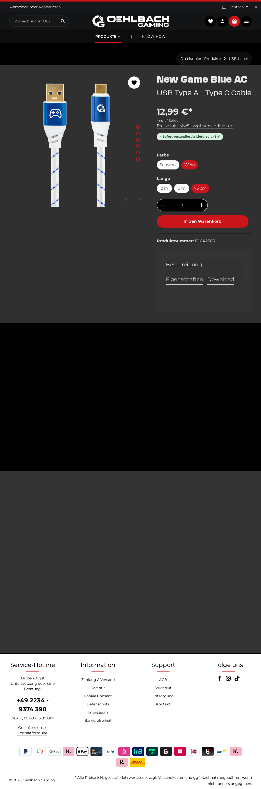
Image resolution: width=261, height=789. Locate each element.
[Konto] (222, 21)
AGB (163, 679)
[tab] (184, 264)
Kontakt (163, 704)
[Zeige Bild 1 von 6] (138, 127)
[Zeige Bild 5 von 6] (138, 152)
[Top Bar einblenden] (246, 21)
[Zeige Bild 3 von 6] (138, 140)
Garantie (98, 688)
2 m (164, 188)
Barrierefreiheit (98, 720)
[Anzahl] (182, 205)
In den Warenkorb (202, 221)
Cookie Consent (98, 696)
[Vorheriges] (126, 199)
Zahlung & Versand (98, 679)
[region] (78, 138)
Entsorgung (163, 696)
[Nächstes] (138, 199)
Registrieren (50, 7)
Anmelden (19, 7)
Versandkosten (171, 777)
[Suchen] (63, 21)
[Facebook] (220, 680)
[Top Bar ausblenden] (256, 7)
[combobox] (33, 21)
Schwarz (168, 164)
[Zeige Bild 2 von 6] (138, 133)
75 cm (200, 188)
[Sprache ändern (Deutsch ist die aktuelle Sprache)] (235, 7)
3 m (182, 188)
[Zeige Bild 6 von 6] (138, 159)
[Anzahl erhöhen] (202, 205)
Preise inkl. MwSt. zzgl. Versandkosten (195, 125)
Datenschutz (98, 704)
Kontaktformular (32, 733)
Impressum (98, 712)
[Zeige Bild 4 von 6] (138, 146)
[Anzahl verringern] (163, 205)
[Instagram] (229, 680)
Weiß (189, 164)
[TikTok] (237, 680)
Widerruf (163, 688)
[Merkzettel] (210, 21)
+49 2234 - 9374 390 (33, 704)
